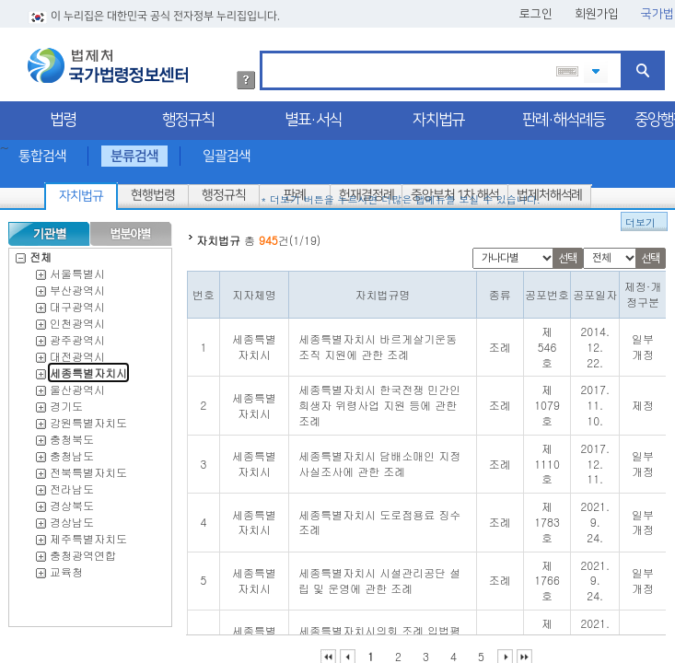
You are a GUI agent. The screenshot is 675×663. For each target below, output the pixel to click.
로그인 (536, 8)
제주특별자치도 (88, 533)
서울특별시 (77, 267)
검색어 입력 (268, 48)
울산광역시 (77, 383)
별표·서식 (313, 114)
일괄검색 (226, 150)
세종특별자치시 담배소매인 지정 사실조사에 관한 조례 (379, 457)
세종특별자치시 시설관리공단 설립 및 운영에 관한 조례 (379, 574)
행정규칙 (188, 114)
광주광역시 (77, 334)
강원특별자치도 (88, 417)
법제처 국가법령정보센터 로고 (108, 59)
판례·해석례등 (563, 114)
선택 (567, 253)
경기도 (66, 400)
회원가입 (597, 8)
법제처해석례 (549, 189)
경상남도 (72, 516)
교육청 (66, 566)
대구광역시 (77, 300)
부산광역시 (77, 284)
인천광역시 (77, 317)
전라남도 (72, 483)
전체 (34, 251)
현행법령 (153, 189)
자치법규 (438, 114)
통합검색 (42, 150)
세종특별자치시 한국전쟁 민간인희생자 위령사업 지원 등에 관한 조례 (379, 399)
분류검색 (134, 150)
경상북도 (72, 499)
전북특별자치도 (88, 466)
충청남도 (72, 450)
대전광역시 (77, 350)
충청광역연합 (83, 549)
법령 (63, 114)
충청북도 (72, 433)
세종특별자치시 (88, 367)
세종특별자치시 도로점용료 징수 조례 (379, 516)
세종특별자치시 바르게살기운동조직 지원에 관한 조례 (377, 340)
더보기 (640, 217)
